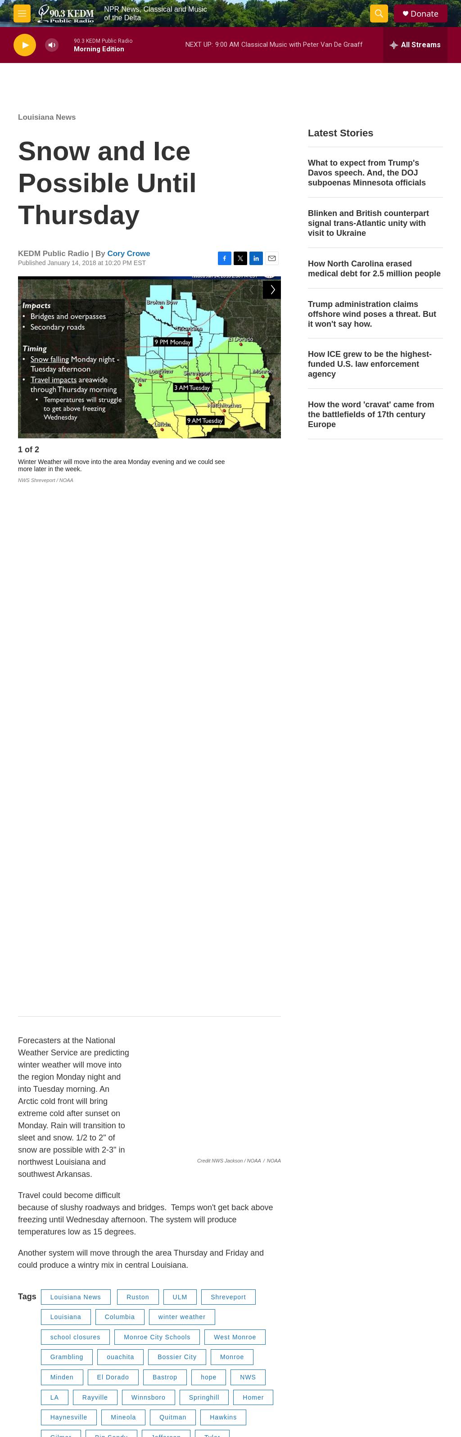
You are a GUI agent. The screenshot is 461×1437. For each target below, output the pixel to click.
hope (209, 848)
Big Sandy (111, 909)
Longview (65, 928)
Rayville (95, 869)
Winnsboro (148, 869)
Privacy (269, 1283)
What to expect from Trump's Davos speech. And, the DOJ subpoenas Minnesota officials (367, 172)
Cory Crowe (128, 253)
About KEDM (277, 1303)
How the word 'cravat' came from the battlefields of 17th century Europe (371, 414)
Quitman (172, 888)
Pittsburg (206, 989)
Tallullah (63, 1069)
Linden (107, 1029)
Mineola (123, 888)
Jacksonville (174, 928)
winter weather (182, 789)
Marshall (117, 928)
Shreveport (228, 768)
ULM (180, 768)
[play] (25, 45)
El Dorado (113, 848)
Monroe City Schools (157, 808)
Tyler (212, 909)
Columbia (120, 789)
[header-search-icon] (379, 14)
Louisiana (65, 789)
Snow (136, 1049)
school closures (75, 808)
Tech (108, 1069)
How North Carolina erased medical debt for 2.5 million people (374, 268)
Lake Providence (77, 1049)
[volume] (51, 45)
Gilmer (61, 909)
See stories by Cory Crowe (117, 1205)
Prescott (121, 949)
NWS (248, 848)
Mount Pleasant (143, 989)
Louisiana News (47, 117)
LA (54, 869)
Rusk (225, 928)
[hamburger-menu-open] (22, 14)
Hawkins (223, 888)
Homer (253, 869)
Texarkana (220, 969)
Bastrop (165, 848)
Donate (424, 13)
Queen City (234, 1029)
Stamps (171, 949)
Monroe (232, 829)
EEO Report (180, 1303)
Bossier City (177, 829)
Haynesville (69, 888)
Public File (178, 1283)
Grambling (67, 829)
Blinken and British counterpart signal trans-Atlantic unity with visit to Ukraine (368, 223)
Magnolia (112, 969)
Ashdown (165, 969)
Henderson (68, 949)
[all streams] (415, 45)
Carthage (216, 1049)
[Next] (272, 452)
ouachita (120, 829)
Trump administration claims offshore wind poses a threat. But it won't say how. (372, 314)
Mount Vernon (72, 989)
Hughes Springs (167, 1029)
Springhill (204, 869)
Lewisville (222, 949)
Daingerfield (70, 1009)
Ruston (138, 768)
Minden (62, 848)
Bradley (62, 969)
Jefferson (166, 909)
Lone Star (128, 1009)
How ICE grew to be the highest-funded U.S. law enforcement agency (370, 364)
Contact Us (370, 1283)
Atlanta (61, 1029)
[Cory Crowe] (38, 1158)
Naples (178, 1009)
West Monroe (235, 808)
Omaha (224, 1009)
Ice (173, 1049)
